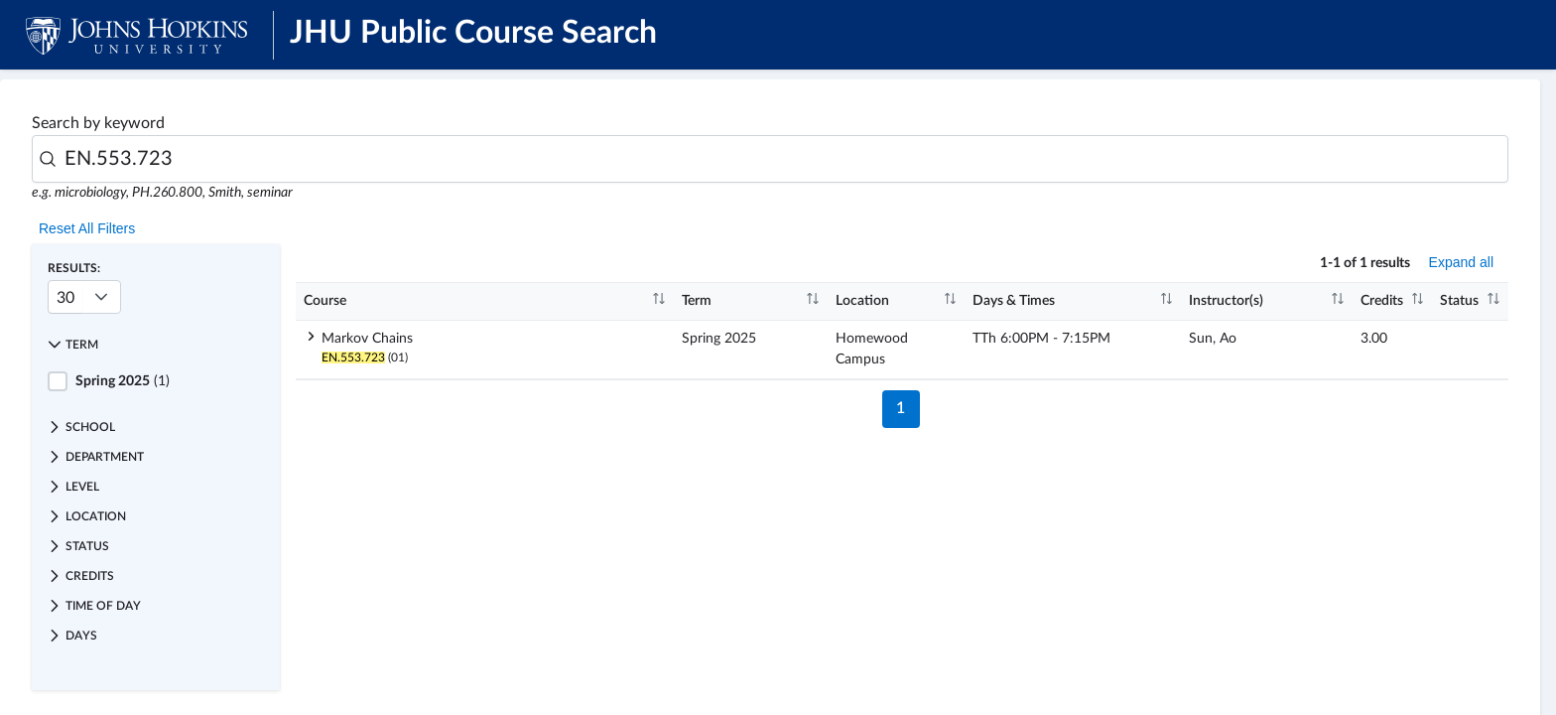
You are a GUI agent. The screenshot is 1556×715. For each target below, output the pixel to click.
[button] (156, 344)
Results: (74, 268)
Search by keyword (98, 123)
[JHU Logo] (136, 35)
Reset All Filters (87, 228)
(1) (122, 381)
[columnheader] (485, 301)
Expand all (1461, 262)
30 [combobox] (65, 298)
